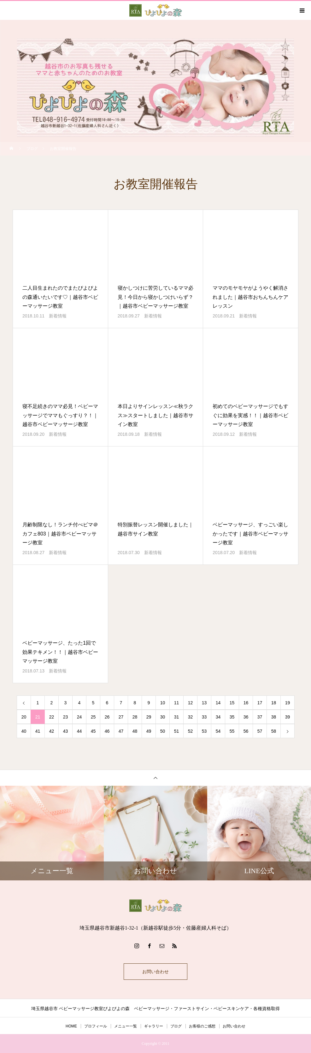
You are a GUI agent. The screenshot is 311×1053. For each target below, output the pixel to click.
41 (37, 731)
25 (93, 716)
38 (273, 716)
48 (135, 731)
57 (259, 731)
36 (246, 716)
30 (162, 716)
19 (287, 702)
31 (176, 716)
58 (273, 731)
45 (93, 731)
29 (148, 716)
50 (162, 731)
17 (259, 702)
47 (121, 731)
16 (246, 702)
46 (107, 731)
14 (218, 702)
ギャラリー (153, 1026)
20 (23, 716)
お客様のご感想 (202, 1026)
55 (232, 731)
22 (51, 716)
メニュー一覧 (125, 1026)
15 (232, 702)
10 (162, 702)
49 (148, 731)
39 (287, 716)
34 (218, 716)
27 (121, 716)
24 (79, 716)
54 (218, 731)
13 (204, 702)
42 (51, 731)
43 (65, 731)
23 (65, 716)
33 (204, 716)
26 (107, 716)
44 (79, 731)
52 (190, 731)
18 (273, 702)
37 (259, 716)
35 (232, 716)
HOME (71, 1026)
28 (135, 716)
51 (176, 731)
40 (23, 731)
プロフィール (95, 1026)
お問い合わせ (155, 971)
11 (176, 702)
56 (246, 731)
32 (190, 716)
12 (190, 702)
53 (204, 731)
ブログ (176, 1026)
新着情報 (58, 315)
